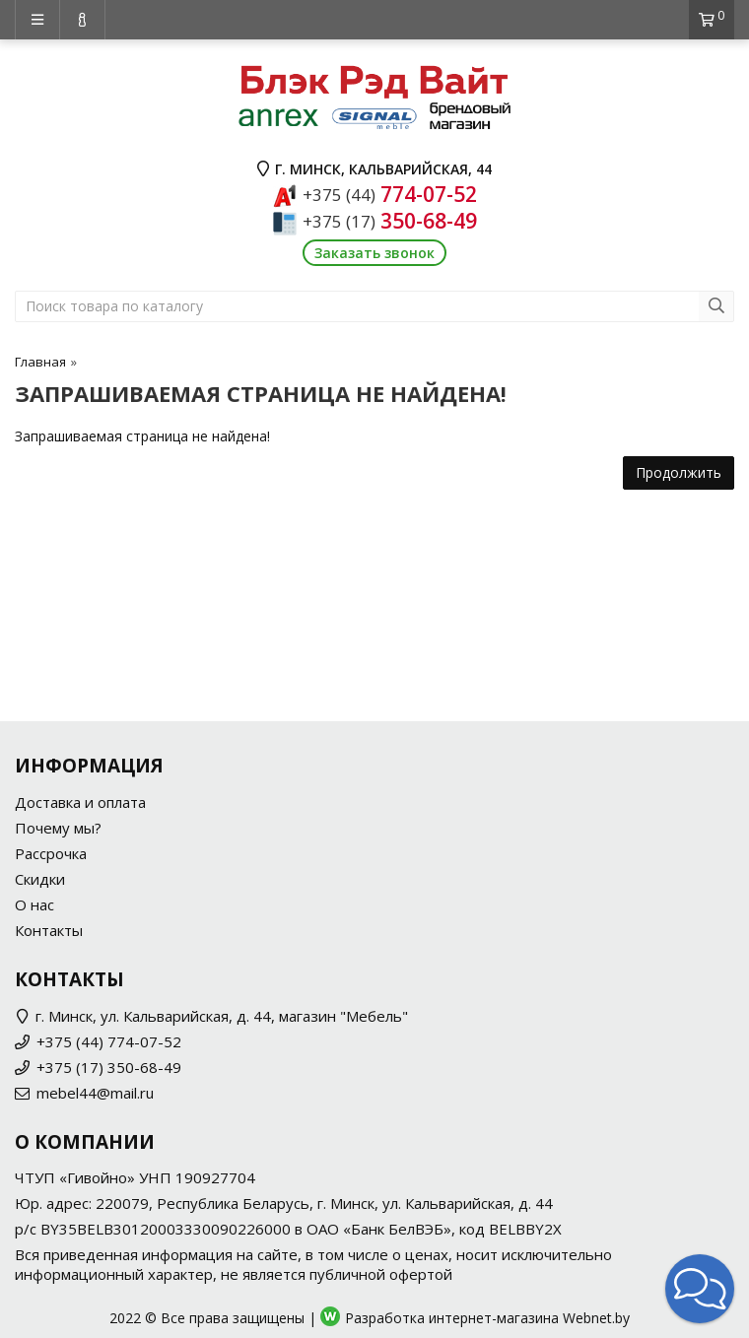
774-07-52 (390, 194)
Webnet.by (596, 1317)
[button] (699, 1288)
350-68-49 (390, 220)
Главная (40, 361)
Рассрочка (51, 853)
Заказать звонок (374, 252)
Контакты (49, 930)
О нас (34, 904)
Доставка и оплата (80, 802)
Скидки (40, 879)
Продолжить (678, 472)
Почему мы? (58, 827)
